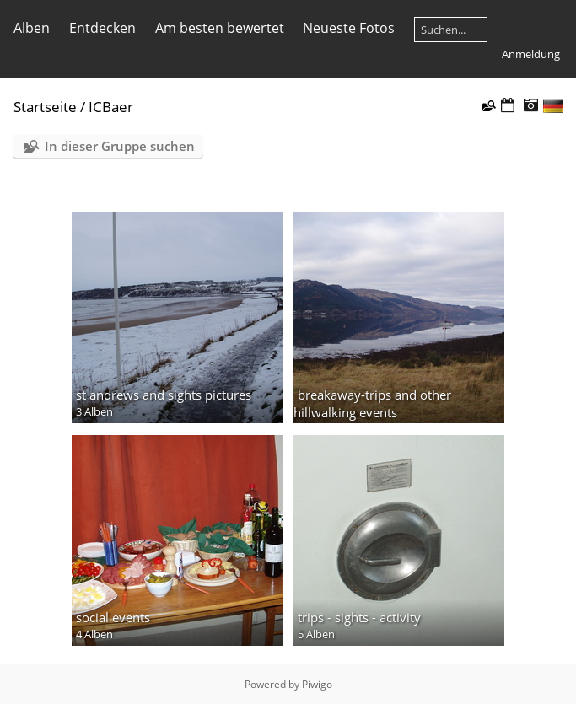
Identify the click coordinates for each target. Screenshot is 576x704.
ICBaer (111, 106)
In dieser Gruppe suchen (120, 145)
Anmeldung (531, 54)
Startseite (45, 106)
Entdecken (102, 28)
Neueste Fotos (349, 28)
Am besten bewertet (219, 28)
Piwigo (317, 684)
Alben (31, 28)
